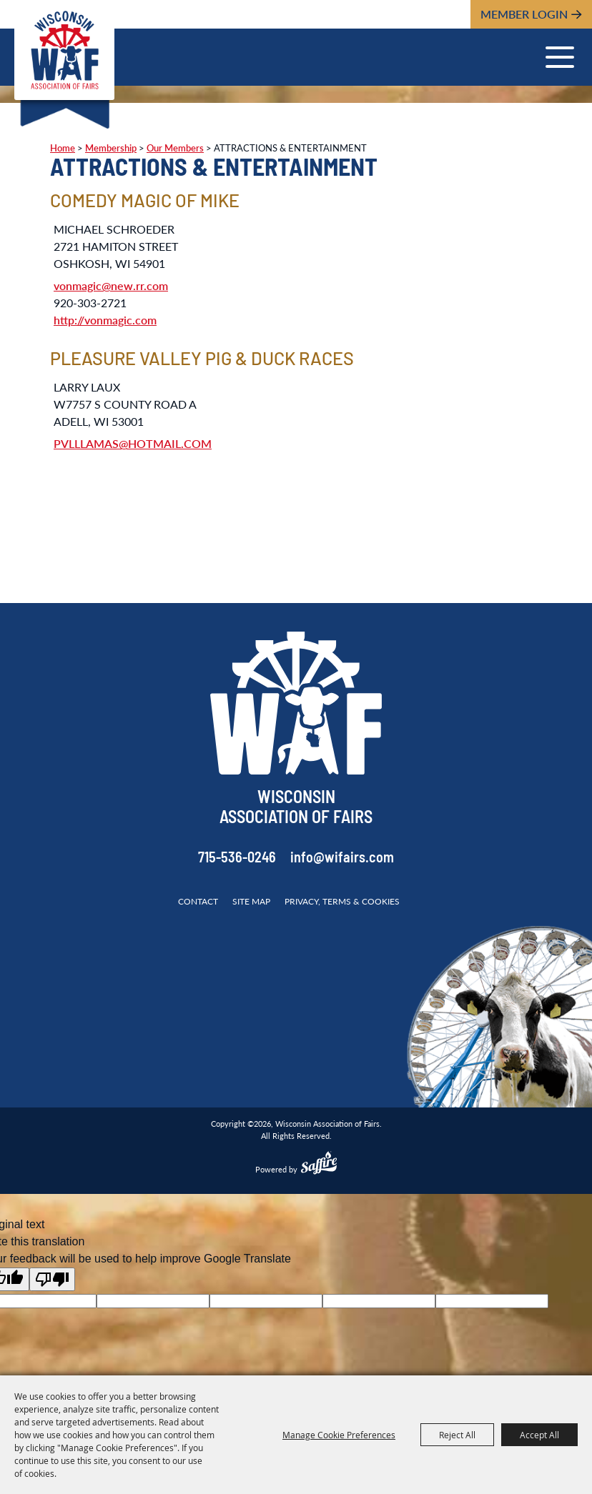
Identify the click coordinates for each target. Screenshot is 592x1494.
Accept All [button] (539, 1434)
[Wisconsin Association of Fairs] (64, 50)
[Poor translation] (52, 1279)
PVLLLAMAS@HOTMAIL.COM (133, 443)
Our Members (175, 147)
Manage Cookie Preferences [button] (338, 1434)
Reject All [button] (457, 1434)
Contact (198, 901)
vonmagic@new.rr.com (111, 285)
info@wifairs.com (342, 859)
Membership (111, 147)
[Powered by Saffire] (319, 1164)
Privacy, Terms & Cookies (342, 901)
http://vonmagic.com (105, 320)
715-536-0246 (237, 859)
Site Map (251, 901)
